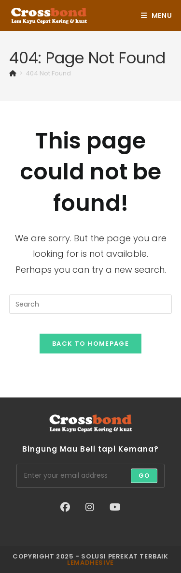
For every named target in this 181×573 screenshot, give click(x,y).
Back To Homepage (90, 343)
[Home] (12, 73)
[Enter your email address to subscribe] (90, 476)
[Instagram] (90, 507)
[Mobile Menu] (156, 15)
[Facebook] (65, 507)
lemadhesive (90, 562)
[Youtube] (115, 507)
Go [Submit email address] (144, 475)
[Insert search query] (90, 304)
